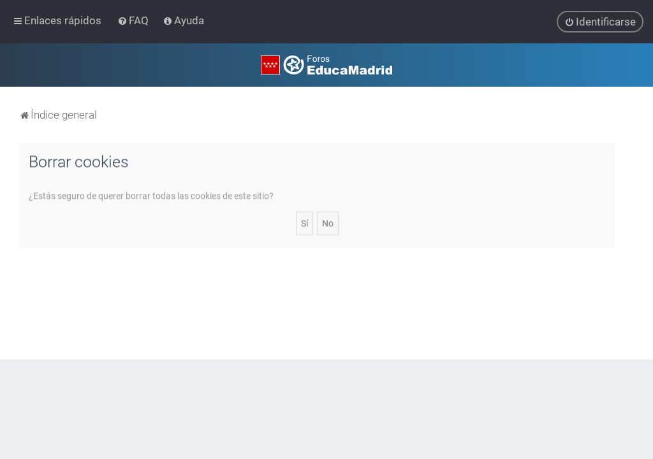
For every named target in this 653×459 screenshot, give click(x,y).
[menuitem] (134, 20)
